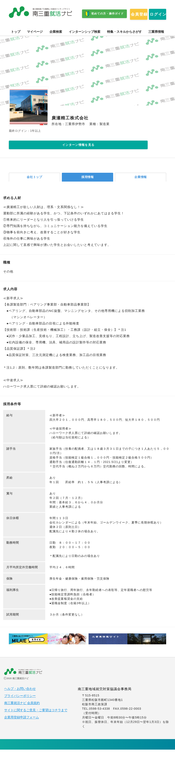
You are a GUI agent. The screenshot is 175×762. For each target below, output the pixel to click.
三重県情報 (156, 42)
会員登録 (26, 27)
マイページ (35, 42)
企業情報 (141, 189)
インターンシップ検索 (84, 42)
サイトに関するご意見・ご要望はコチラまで (35, 722)
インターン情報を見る (56, 155)
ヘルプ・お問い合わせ (20, 701)
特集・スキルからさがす (124, 42)
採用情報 (87, 189)
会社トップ (35, 189)
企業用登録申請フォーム (21, 729)
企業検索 (55, 42)
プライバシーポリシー (20, 708)
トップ (15, 42)
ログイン (61, 27)
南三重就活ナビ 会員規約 (22, 715)
